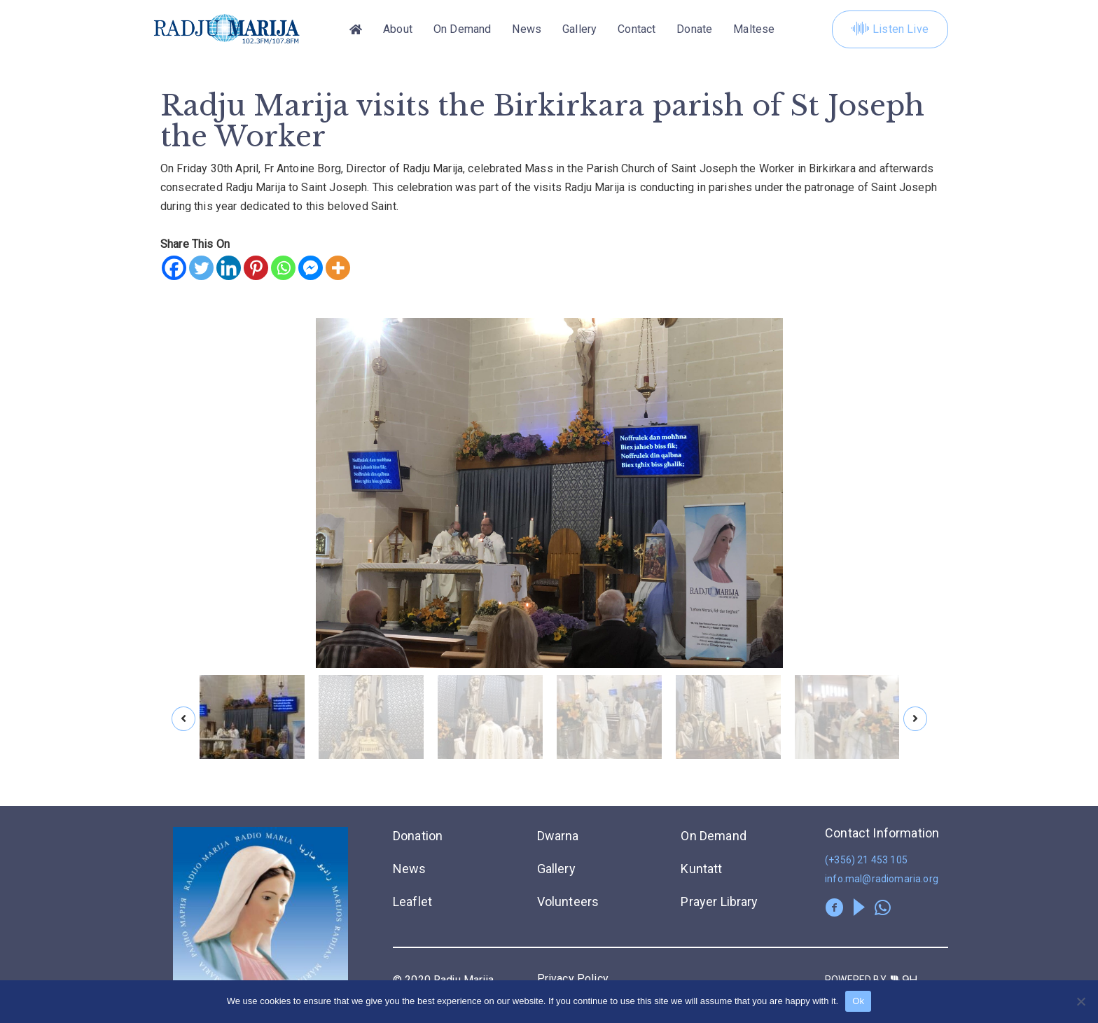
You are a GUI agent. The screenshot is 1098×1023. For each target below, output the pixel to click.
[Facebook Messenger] (310, 268)
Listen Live (890, 29)
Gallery (579, 29)
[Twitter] (201, 268)
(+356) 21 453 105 (866, 859)
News (526, 29)
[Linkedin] (228, 268)
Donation (418, 835)
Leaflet (412, 901)
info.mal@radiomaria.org (881, 878)
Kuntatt (701, 868)
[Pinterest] (256, 268)
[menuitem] (754, 29)
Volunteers (568, 901)
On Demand (462, 29)
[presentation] (183, 719)
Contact (636, 29)
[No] (1080, 1001)
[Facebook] (174, 268)
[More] (338, 268)
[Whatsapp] (283, 268)
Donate (694, 29)
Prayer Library (719, 901)
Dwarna (558, 835)
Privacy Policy (573, 978)
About (397, 29)
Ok (858, 1001)
